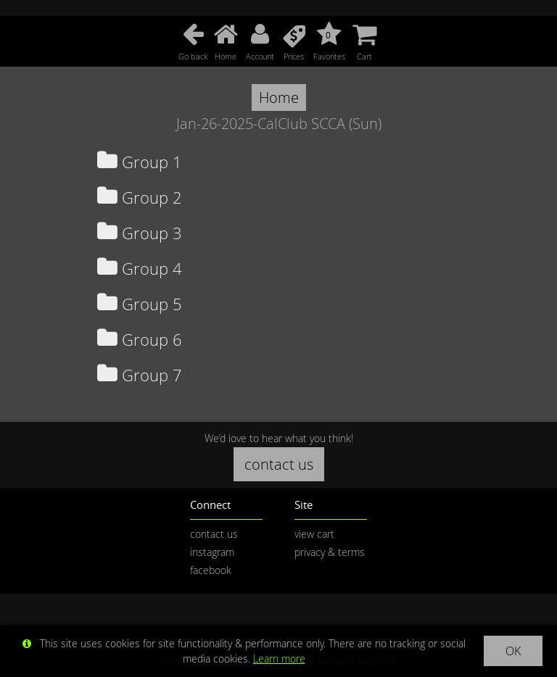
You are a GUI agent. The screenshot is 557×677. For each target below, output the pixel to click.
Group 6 (139, 339)
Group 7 (139, 375)
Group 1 (139, 162)
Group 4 (139, 268)
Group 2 (139, 197)
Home (279, 97)
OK (513, 651)
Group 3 (139, 233)
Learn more (279, 658)
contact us (278, 464)
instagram (212, 552)
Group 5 (139, 304)
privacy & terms (329, 552)
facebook (210, 570)
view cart (314, 534)
